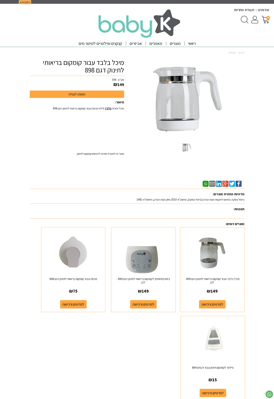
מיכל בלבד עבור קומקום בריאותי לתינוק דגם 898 (83, 66)
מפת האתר (235, 314)
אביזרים (232, 52)
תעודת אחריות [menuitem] (244, 10)
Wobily (149, 395)
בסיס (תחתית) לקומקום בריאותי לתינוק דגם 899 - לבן (164, 269)
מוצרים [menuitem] (175, 43)
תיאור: (119, 102)
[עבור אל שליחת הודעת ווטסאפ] (269, 394)
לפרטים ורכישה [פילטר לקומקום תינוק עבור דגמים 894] (54, 293)
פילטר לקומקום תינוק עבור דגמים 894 (54, 269)
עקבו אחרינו (179, 314)
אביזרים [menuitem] (136, 43)
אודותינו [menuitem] (263, 10)
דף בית (241, 52)
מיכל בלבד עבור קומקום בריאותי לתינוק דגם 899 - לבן (219, 269)
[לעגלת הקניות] (265, 19)
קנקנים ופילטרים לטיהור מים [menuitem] (100, 43)
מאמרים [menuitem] (155, 43)
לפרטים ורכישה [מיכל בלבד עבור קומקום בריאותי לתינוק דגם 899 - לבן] (219, 293)
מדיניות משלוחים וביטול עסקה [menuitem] (229, 339)
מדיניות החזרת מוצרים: (228, 194)
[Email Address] (186, 329)
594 (114, 79)
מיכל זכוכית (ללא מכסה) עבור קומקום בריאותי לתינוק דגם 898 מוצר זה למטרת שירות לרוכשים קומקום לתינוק (88, 131)
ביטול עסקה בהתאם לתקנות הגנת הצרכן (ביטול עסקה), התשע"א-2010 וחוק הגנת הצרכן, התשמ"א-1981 (190, 199)
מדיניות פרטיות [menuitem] (236, 335)
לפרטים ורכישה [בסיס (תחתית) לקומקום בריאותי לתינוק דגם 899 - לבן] (165, 293)
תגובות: (239, 209)
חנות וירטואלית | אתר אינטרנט (114, 395)
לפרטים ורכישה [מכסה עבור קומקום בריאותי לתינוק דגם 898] (109, 293)
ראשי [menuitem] (192, 43)
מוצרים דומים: (235, 224)
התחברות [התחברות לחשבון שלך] (25, 2)
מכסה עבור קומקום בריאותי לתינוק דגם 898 (109, 269)
